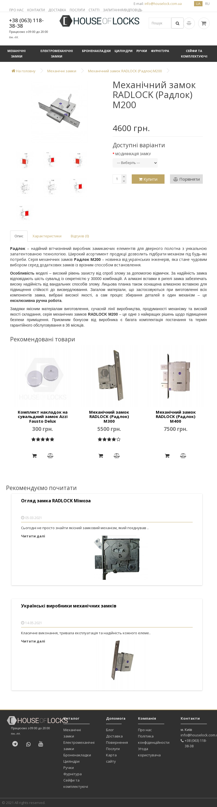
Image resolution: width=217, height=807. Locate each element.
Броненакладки (96, 51)
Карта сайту (111, 758)
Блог (110, 729)
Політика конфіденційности (153, 739)
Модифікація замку (133, 154)
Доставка (114, 736)
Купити (148, 179)
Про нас (145, 729)
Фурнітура (160, 51)
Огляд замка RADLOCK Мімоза (56, 501)
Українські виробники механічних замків (68, 606)
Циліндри (124, 51)
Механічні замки (16, 53)
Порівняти (186, 179)
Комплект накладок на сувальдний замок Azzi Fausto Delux (43, 416)
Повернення (117, 742)
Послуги (113, 748)
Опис (18, 236)
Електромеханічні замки (56, 53)
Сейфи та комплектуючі (194, 53)
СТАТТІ (94, 10)
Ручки (141, 51)
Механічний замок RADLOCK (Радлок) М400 (176, 416)
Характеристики (47, 236)
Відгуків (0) (80, 236)
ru (207, 3)
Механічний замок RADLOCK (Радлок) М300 (109, 416)
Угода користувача (149, 751)
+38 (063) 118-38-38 (26, 23)
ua (198, 3)
